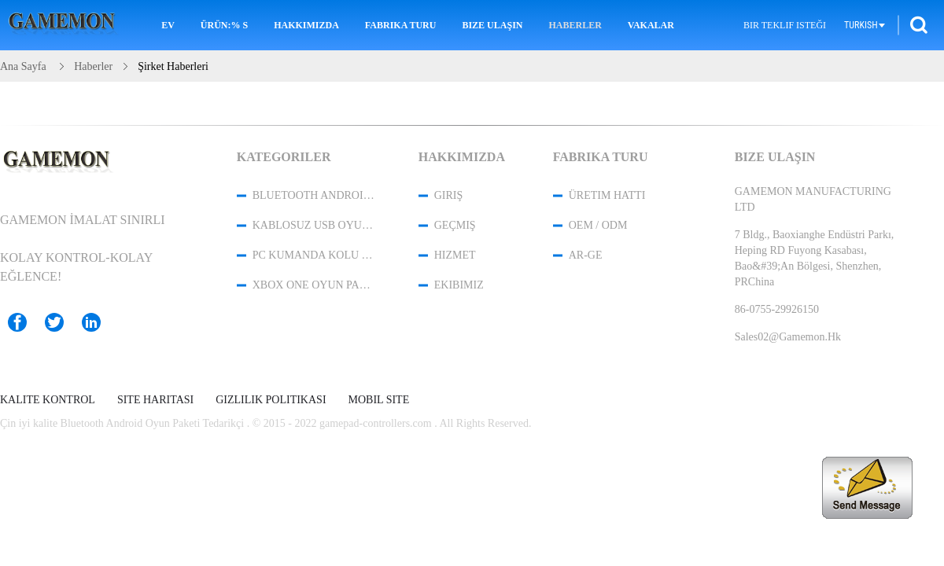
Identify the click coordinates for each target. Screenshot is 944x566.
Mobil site (379, 400)
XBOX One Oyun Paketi (315, 285)
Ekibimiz (459, 285)
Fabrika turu (401, 25)
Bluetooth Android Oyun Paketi (315, 195)
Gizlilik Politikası (271, 400)
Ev (168, 25)
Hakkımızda (306, 25)
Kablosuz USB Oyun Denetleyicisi (315, 225)
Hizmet (455, 255)
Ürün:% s (224, 25)
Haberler (574, 25)
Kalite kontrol (47, 400)
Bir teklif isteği (784, 25)
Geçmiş (455, 225)
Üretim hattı (607, 195)
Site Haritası (155, 400)
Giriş (448, 195)
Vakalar (651, 25)
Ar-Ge (586, 255)
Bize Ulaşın (492, 25)
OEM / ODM (598, 225)
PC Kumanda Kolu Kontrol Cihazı (315, 255)
